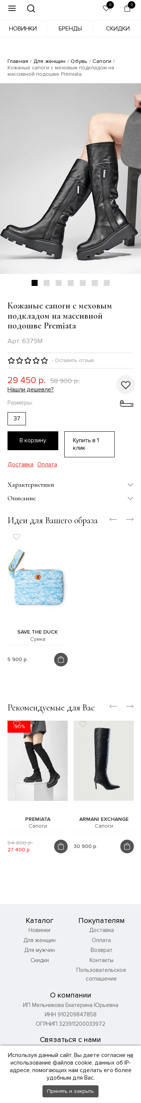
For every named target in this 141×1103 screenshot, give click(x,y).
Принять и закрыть (70, 1091)
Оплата (47, 464)
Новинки (23, 28)
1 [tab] (35, 283)
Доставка (20, 464)
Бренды (70, 28)
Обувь (79, 61)
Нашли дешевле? (31, 389)
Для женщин (49, 61)
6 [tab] (95, 283)
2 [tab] (47, 283)
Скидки (118, 28)
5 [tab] (83, 283)
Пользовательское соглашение (101, 974)
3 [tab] (59, 283)
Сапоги (101, 61)
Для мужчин (39, 950)
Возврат (101, 950)
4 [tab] (71, 283)
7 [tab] (107, 283)
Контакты (101, 960)
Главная (18, 61)
